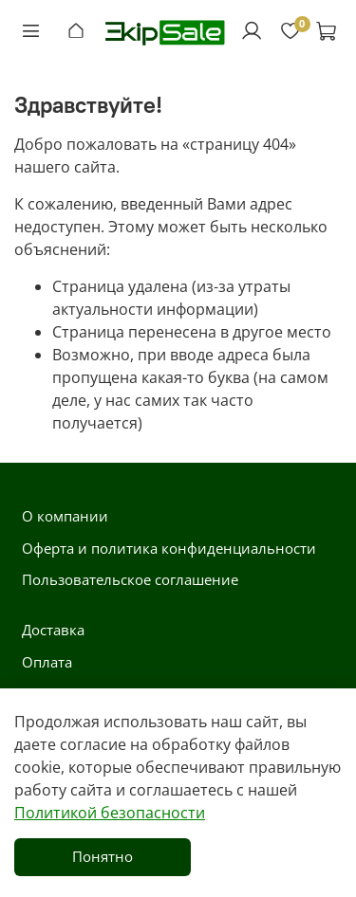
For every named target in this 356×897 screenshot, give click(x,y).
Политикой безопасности (109, 812)
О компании (65, 515)
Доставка (53, 629)
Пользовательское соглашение (130, 579)
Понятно (102, 856)
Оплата (47, 661)
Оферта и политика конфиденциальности (169, 548)
